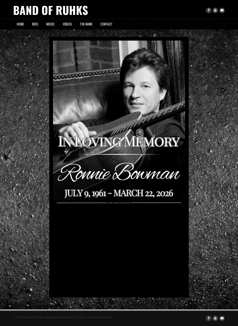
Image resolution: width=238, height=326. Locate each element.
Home (20, 24)
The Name (86, 24)
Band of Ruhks (50, 9)
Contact (106, 24)
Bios (35, 24)
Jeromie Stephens (99, 317)
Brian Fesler (66, 317)
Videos (67, 24)
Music (50, 24)
